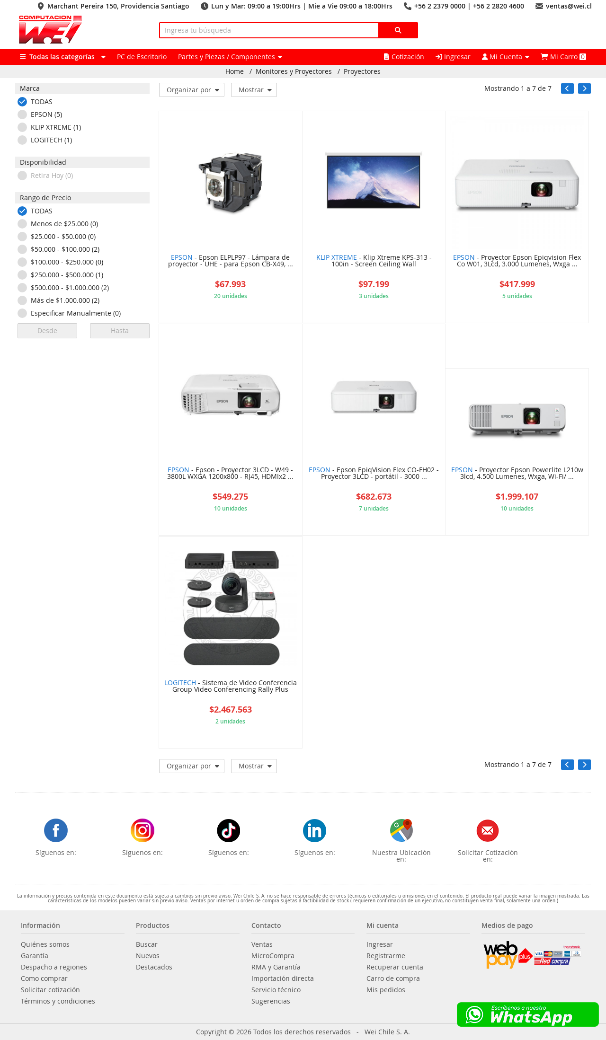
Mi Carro (563, 56)
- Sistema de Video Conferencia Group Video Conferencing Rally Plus (230, 686)
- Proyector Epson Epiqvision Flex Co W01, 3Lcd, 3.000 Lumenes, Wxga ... (517, 261)
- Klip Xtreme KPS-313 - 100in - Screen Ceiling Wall (374, 261)
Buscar (147, 944)
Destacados (154, 967)
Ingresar (453, 56)
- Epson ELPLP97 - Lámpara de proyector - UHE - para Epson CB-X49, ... (230, 261)
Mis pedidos (385, 990)
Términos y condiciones (58, 1001)
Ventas (262, 944)
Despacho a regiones (54, 967)
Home (234, 71)
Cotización (404, 56)
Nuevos (148, 955)
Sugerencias (270, 1001)
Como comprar (44, 978)
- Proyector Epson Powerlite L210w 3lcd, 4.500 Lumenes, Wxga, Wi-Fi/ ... (517, 474)
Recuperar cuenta (394, 967)
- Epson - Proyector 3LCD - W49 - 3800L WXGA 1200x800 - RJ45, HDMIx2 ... (230, 474)
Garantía (34, 955)
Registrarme (385, 955)
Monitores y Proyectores (294, 71)
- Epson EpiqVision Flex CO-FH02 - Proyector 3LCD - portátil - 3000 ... (374, 474)
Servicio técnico (276, 990)
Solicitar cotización (50, 990)
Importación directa (282, 978)
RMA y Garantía (276, 967)
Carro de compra (393, 978)
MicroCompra (272, 955)
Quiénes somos (45, 944)
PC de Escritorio (142, 56)
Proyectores (362, 71)
